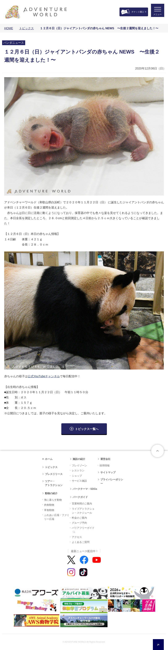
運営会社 (105, 459)
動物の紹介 (51, 493)
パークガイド (80, 497)
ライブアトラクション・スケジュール (83, 510)
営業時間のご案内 (82, 503)
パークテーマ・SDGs (85, 489)
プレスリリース (54, 474)
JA (158, 644)
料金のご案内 (79, 517)
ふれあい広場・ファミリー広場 (56, 517)
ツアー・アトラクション (54, 483)
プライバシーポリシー (111, 481)
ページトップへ (157, 451)
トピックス (26, 28)
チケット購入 (137, 12)
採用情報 (105, 465)
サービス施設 (79, 480)
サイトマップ (108, 472)
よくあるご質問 (80, 542)
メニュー (156, 16)
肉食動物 (49, 504)
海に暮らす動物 (53, 499)
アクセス (77, 537)
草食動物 (49, 510)
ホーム (48, 459)
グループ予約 (79, 522)
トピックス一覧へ (86, 429)
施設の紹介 (79, 459)
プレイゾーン (79, 465)
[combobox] (158, 644)
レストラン (78, 470)
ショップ (77, 475)
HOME (8, 28)
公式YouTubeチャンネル (44, 376)
